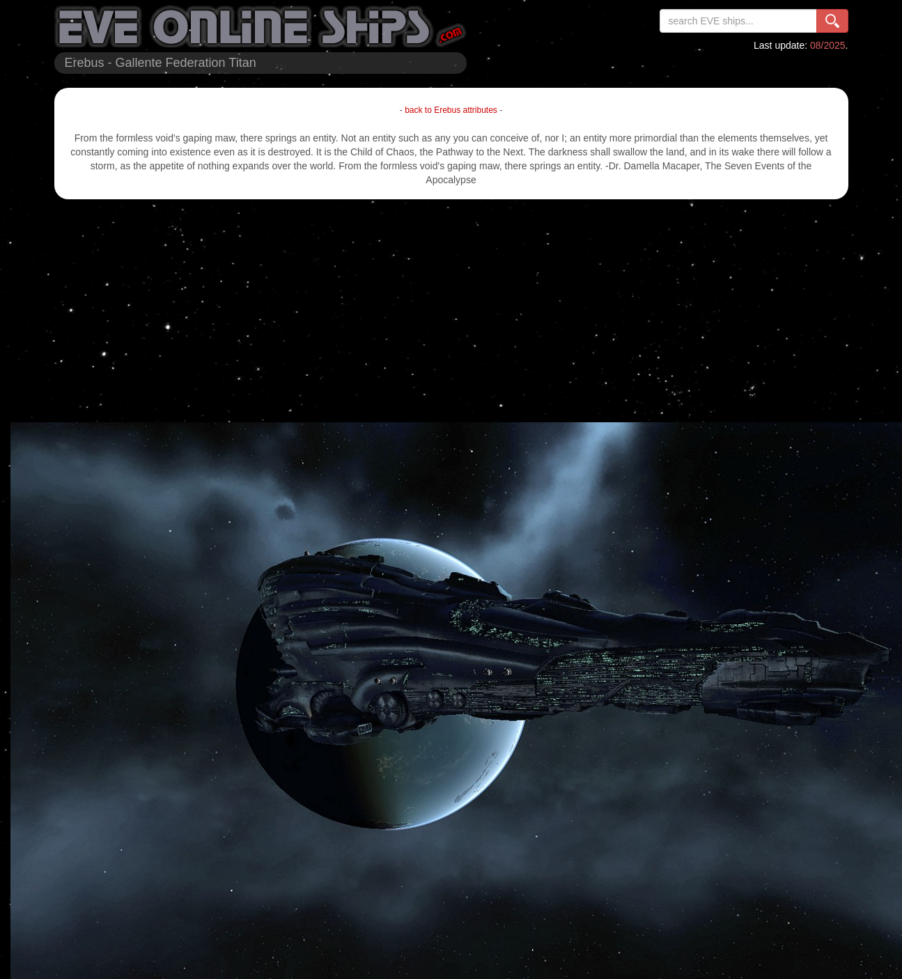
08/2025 (828, 45)
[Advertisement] (451, 310)
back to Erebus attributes (451, 110)
